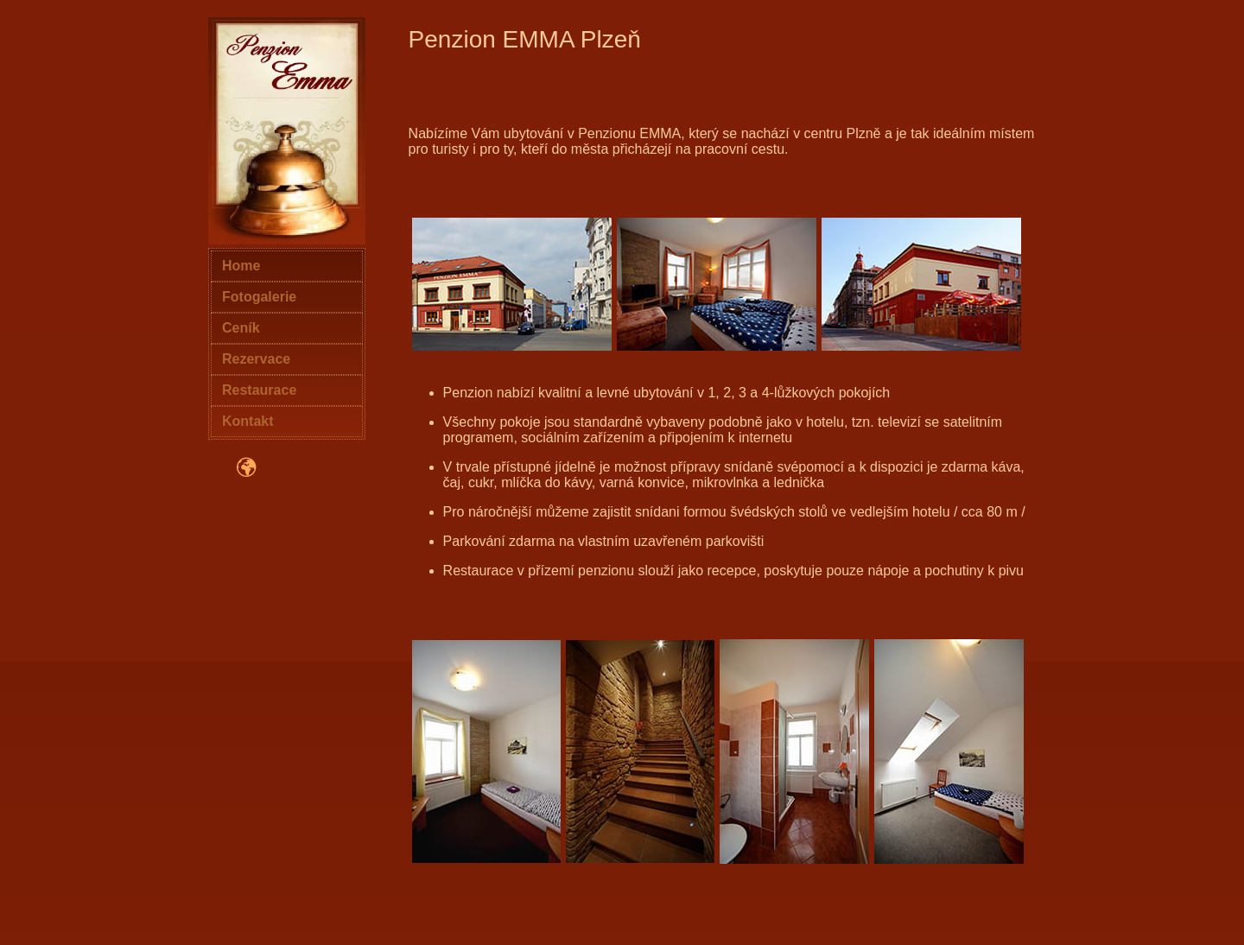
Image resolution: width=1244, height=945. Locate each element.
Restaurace (259, 390)
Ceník (241, 327)
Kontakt (248, 421)
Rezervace (256, 359)
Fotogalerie (259, 296)
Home (241, 265)
